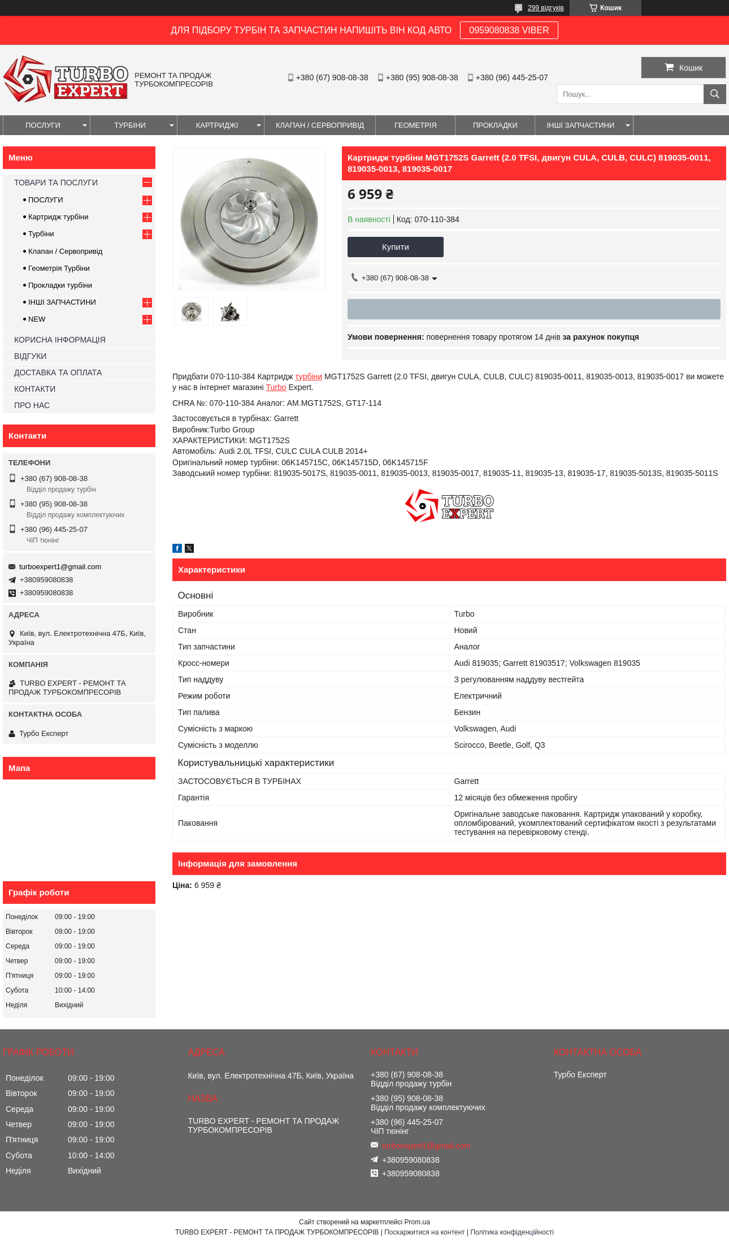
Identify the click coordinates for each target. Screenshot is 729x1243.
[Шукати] (715, 94)
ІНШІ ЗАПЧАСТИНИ (580, 125)
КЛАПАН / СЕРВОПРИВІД (320, 125)
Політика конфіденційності (512, 1232)
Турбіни (41, 233)
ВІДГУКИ (30, 356)
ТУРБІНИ (130, 125)
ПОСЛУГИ (42, 125)
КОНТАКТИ (34, 388)
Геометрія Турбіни (59, 268)
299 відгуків (546, 8)
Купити (395, 247)
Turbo (276, 387)
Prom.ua (417, 1222)
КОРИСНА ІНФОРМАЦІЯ (60, 339)
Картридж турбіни (58, 217)
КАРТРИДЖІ (217, 125)
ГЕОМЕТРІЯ (415, 125)
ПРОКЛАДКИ (495, 125)
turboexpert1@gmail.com (60, 566)
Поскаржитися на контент (424, 1232)
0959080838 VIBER (509, 30)
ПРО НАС (32, 405)
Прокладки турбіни (60, 285)
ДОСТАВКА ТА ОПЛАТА (58, 372)
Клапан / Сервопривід (65, 251)
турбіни (308, 376)
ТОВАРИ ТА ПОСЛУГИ (56, 182)
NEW (36, 319)
